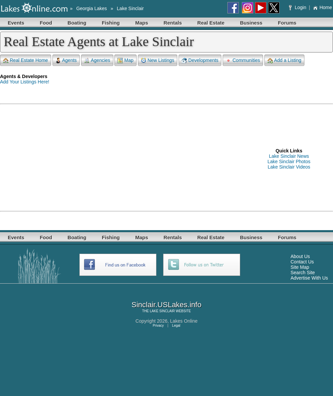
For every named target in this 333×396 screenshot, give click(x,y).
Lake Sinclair (130, 8)
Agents (66, 60)
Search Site (303, 272)
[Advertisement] (95, 159)
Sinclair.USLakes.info (166, 304)
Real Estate (211, 23)
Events (16, 23)
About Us (300, 256)
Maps (141, 23)
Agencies (97, 60)
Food (46, 23)
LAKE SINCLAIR (162, 311)
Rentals (172, 23)
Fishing (111, 23)
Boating (77, 23)
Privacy (158, 325)
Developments (200, 60)
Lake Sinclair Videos (289, 167)
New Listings (157, 60)
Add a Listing (284, 60)
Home (322, 7)
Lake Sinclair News (289, 156)
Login (298, 7)
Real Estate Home (25, 60)
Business (251, 23)
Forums (287, 23)
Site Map (300, 267)
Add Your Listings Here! (24, 81)
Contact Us (302, 261)
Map (125, 60)
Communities (243, 60)
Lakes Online (184, 321)
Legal (176, 325)
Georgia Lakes (91, 8)
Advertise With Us (309, 278)
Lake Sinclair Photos (288, 161)
